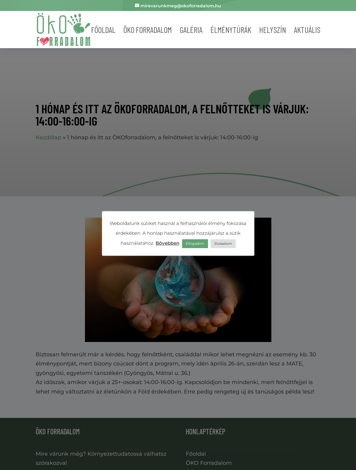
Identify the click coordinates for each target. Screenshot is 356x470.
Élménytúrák (230, 29)
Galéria (191, 29)
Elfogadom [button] (195, 243)
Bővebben (167, 243)
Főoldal (103, 29)
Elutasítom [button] (223, 243)
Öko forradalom (147, 29)
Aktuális (307, 29)
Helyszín (272, 29)
